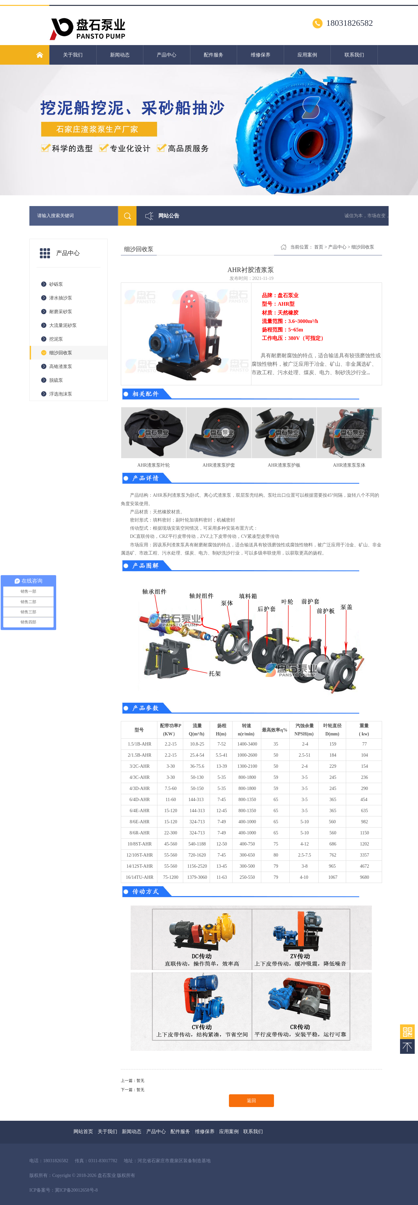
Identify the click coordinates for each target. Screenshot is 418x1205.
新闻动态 (120, 54)
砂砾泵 (56, 284)
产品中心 (166, 54)
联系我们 (354, 54)
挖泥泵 (56, 339)
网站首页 (83, 1131)
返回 (251, 1100)
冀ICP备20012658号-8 (76, 1190)
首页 (318, 247)
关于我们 (73, 54)
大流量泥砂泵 (63, 325)
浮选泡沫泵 (60, 394)
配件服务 (213, 54)
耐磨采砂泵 (60, 311)
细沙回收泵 (60, 352)
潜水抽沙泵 (60, 298)
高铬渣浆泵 (60, 366)
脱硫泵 (56, 380)
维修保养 (260, 54)
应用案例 (307, 54)
